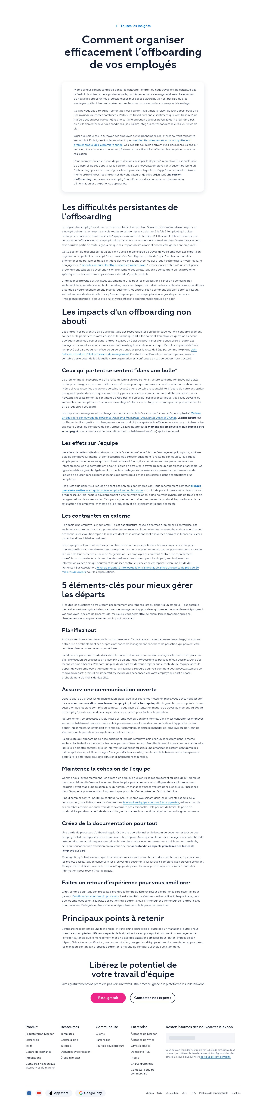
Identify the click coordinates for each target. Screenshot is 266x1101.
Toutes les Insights (133, 26)
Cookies (236, 1093)
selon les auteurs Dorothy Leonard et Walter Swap (114, 265)
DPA (193, 1093)
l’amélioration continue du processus (95, 896)
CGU (184, 1093)
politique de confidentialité (215, 1056)
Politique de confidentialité (213, 1093)
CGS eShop (172, 1093)
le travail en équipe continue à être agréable (151, 802)
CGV (159, 1093)
